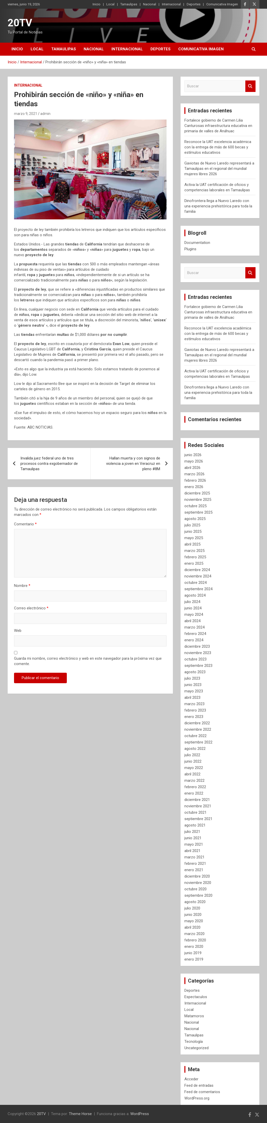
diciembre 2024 (197, 570)
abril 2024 (192, 621)
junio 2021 (192, 838)
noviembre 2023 (197, 653)
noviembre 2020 (197, 882)
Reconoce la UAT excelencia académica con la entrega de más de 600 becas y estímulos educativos (217, 147)
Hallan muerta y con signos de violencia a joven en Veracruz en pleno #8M (133, 463)
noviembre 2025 (197, 499)
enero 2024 (193, 640)
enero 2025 (193, 563)
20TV (20, 23)
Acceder (191, 1079)
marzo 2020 (194, 933)
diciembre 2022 (197, 723)
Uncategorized (196, 1048)
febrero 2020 (195, 940)
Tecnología (193, 1041)
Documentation (197, 242)
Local (110, 4)
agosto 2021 (195, 825)
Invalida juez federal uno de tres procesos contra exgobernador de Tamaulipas (49, 463)
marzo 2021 (194, 857)
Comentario (25, 524)
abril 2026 (192, 467)
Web (17, 630)
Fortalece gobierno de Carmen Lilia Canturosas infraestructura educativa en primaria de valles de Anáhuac (218, 125)
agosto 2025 (195, 518)
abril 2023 (192, 697)
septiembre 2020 (198, 895)
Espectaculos (195, 997)
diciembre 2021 (197, 799)
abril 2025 (192, 544)
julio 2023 (192, 678)
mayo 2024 (193, 614)
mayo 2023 (193, 691)
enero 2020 (193, 946)
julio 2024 (192, 601)
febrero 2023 (195, 710)
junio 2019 (192, 953)
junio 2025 (192, 531)
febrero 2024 (195, 633)
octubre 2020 (195, 889)
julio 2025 (192, 525)
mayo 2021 (193, 844)
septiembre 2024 (198, 589)
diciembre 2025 (197, 493)
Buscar (250, 86)
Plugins (190, 249)
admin (45, 114)
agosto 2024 (195, 595)
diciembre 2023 (197, 646)
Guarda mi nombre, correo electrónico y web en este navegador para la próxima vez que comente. (88, 661)
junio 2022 (192, 761)
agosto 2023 (195, 672)
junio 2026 (192, 455)
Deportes (193, 4)
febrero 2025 (195, 557)
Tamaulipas (128, 4)
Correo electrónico (31, 608)
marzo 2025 (194, 550)
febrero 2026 (195, 480)
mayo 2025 (193, 538)
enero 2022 (193, 793)
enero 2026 (193, 486)
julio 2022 (192, 755)
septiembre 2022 (198, 742)
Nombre (22, 585)
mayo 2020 (193, 921)
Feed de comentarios (202, 1092)
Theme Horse (80, 1114)
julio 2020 (192, 908)
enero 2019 (193, 959)
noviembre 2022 (197, 729)
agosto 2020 (195, 902)
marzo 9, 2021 (25, 114)
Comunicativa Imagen (222, 4)
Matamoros (194, 1016)
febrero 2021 (195, 863)
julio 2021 (192, 831)
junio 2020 (192, 914)
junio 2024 (192, 608)
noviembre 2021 (197, 806)
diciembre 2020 (197, 876)
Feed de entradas (198, 1085)
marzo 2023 (194, 704)
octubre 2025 (195, 506)
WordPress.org (196, 1098)
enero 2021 (193, 870)
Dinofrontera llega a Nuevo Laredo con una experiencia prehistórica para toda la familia (218, 206)
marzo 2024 (194, 627)
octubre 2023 (195, 659)
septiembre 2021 (198, 819)
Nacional (149, 4)
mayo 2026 (193, 461)
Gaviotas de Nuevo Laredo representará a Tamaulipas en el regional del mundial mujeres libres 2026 (219, 168)
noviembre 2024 (197, 576)
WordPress (139, 1114)
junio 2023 (192, 684)
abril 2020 (192, 927)
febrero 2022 (195, 787)
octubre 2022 (195, 736)
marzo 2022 (194, 780)
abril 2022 (192, 774)
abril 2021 (192, 850)
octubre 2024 (195, 582)
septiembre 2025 (198, 512)
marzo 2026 (194, 474)
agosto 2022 (195, 748)
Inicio (96, 4)
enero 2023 (193, 716)
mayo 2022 (193, 767)
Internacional (171, 4)
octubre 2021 (195, 812)
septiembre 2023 (198, 665)
